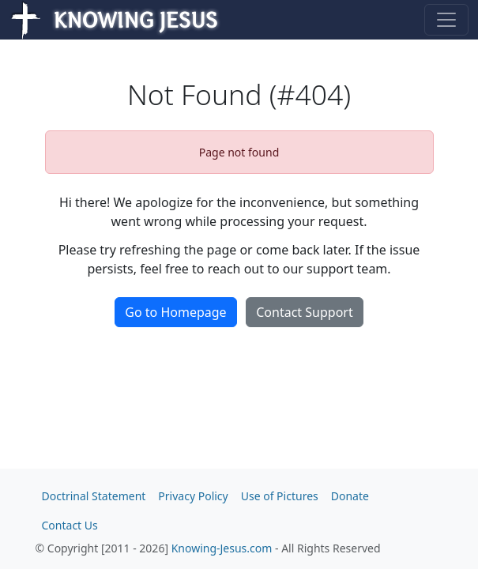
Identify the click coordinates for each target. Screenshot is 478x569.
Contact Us (70, 525)
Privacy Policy (193, 495)
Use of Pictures (279, 495)
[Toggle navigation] (446, 20)
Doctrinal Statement (94, 495)
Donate (350, 495)
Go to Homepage (175, 312)
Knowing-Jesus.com (222, 548)
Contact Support (304, 312)
